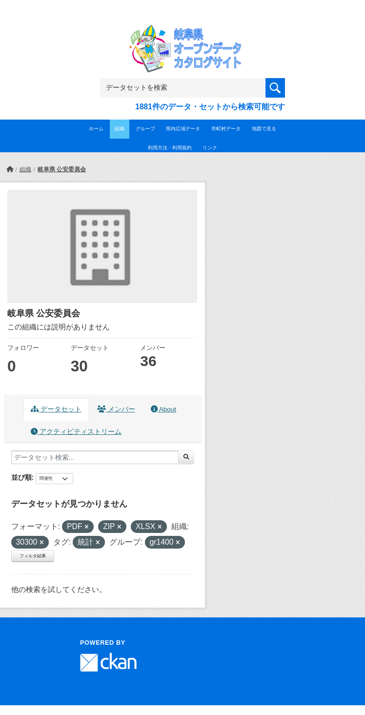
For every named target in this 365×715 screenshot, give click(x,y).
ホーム (96, 128)
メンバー (116, 409)
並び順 (21, 477)
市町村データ (226, 128)
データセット (56, 409)
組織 (119, 128)
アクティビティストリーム (76, 431)
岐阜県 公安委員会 (62, 169)
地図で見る (264, 128)
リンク (210, 147)
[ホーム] (9, 169)
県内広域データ (183, 128)
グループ (145, 128)
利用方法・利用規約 (170, 147)
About (163, 409)
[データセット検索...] (95, 457)
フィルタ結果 (33, 555)
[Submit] (186, 457)
